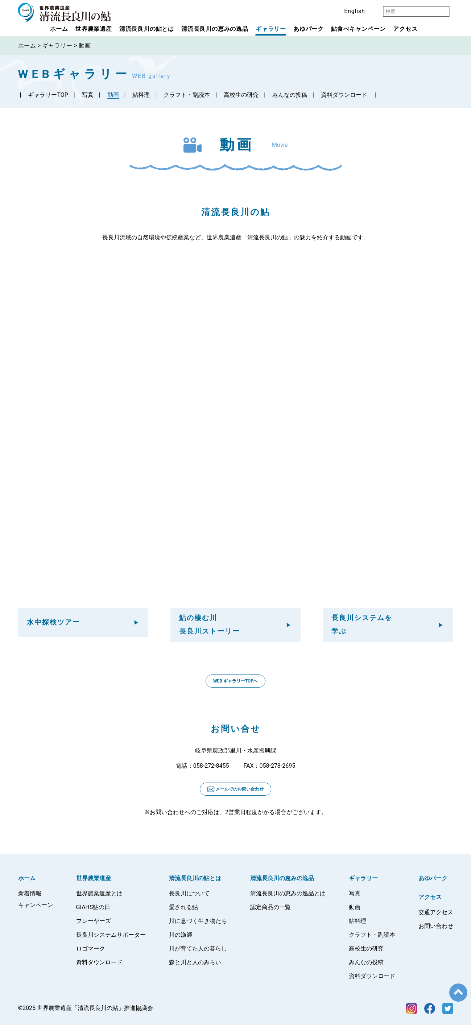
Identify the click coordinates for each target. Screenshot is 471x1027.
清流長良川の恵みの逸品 (214, 28)
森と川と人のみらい (195, 964)
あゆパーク (308, 28)
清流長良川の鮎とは (146, 28)
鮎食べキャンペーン (358, 28)
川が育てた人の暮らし (198, 950)
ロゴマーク (90, 950)
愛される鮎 (183, 909)
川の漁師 (180, 936)
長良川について (189, 895)
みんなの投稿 (289, 94)
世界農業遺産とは (99, 895)
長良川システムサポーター (111, 936)
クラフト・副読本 (187, 94)
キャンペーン (35, 907)
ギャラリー (271, 28)
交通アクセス (435, 914)
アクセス (405, 28)
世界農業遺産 (93, 28)
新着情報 (29, 895)
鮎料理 (141, 94)
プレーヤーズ (93, 923)
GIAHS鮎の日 (93, 909)
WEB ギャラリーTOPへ (235, 683)
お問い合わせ (435, 928)
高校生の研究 (241, 94)
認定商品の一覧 (270, 909)
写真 (88, 94)
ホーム (59, 28)
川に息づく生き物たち (198, 923)
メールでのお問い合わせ (235, 791)
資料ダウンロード (344, 94)
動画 (113, 94)
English (354, 11)
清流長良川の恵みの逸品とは (288, 895)
